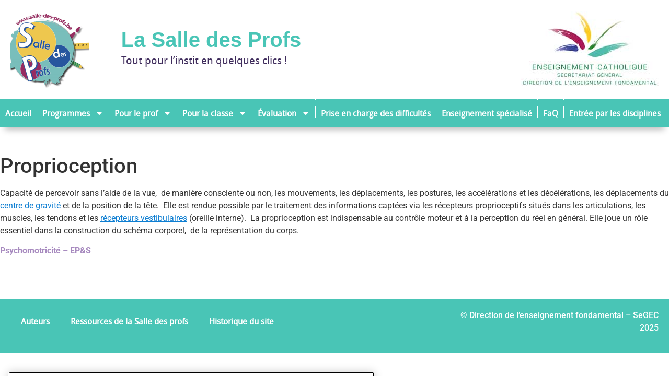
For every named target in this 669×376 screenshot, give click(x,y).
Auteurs (35, 321)
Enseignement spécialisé (487, 113)
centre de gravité (30, 205)
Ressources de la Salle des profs (129, 321)
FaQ (550, 113)
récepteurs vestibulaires (143, 218)
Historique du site (241, 321)
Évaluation (284, 113)
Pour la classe (214, 113)
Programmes (72, 113)
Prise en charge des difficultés (376, 113)
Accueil (18, 113)
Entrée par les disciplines (615, 113)
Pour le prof (142, 113)
